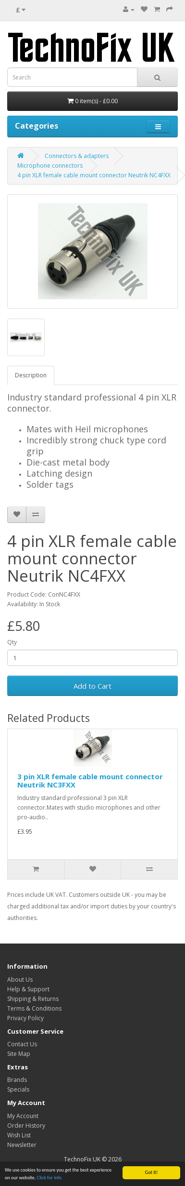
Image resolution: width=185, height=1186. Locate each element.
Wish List (19, 1135)
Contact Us (22, 1044)
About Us (20, 979)
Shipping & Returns (33, 999)
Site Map (18, 1054)
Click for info (49, 1178)
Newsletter (22, 1145)
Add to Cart (92, 686)
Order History (26, 1125)
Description (31, 375)
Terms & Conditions (34, 1008)
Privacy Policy (25, 1018)
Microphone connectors (50, 165)
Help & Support (28, 989)
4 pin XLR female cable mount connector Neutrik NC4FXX (94, 175)
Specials (18, 1089)
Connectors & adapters (77, 156)
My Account (22, 1116)
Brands (17, 1080)
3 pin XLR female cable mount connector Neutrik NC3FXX (90, 780)
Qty (12, 642)
